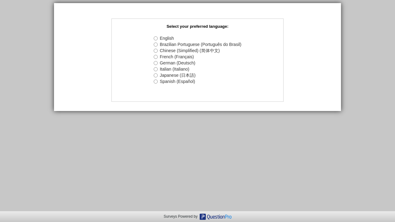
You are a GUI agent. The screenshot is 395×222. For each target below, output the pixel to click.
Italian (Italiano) (171, 69)
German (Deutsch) (174, 62)
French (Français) (174, 56)
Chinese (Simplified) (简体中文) (187, 50)
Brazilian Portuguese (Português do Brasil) (198, 44)
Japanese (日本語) (175, 75)
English (164, 38)
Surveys (170, 216)
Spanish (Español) (174, 81)
